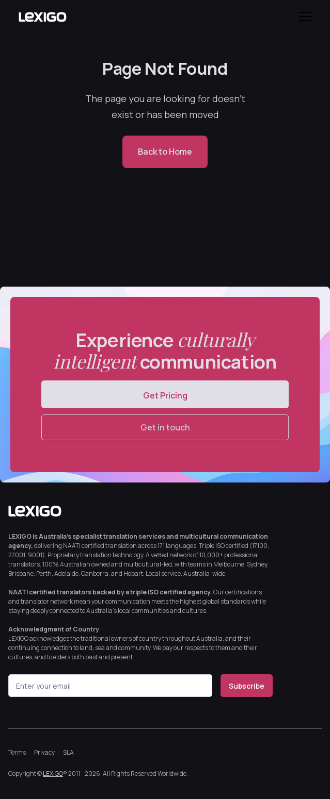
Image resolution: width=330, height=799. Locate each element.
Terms (17, 752)
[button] (303, 16)
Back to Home (165, 151)
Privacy (44, 752)
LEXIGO (53, 773)
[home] (42, 16)
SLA (68, 752)
